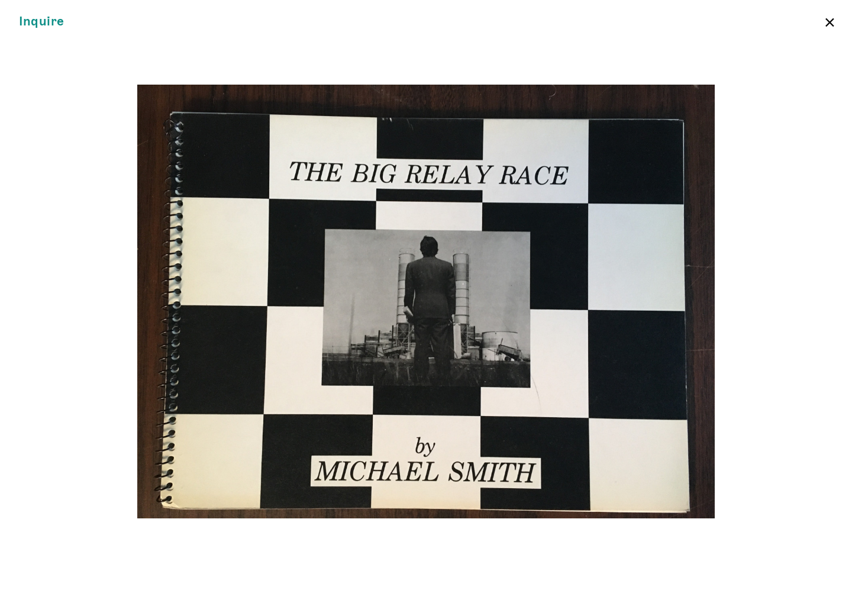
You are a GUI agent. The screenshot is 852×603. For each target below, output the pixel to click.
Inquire (41, 21)
